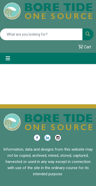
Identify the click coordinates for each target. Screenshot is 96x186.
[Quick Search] (41, 34)
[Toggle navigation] (8, 58)
